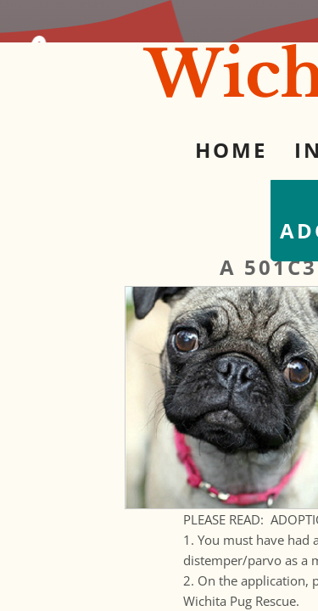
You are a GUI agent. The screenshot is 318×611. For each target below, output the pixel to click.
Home (231, 150)
